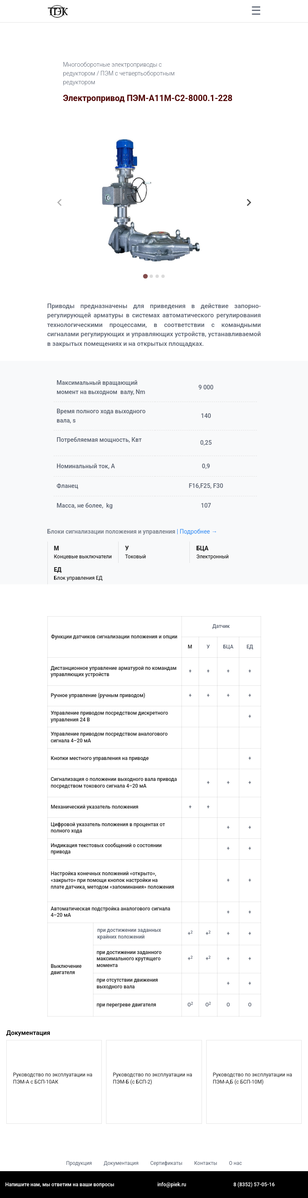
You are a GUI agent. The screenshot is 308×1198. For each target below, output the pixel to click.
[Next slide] (248, 202)
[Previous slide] (60, 202)
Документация (121, 1163)
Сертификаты (166, 1163)
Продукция (79, 1163)
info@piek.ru (172, 1185)
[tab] (145, 276)
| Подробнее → (197, 531)
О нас (235, 1163)
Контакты (205, 1163)
